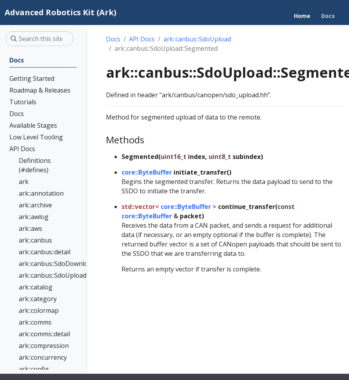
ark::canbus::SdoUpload (197, 39)
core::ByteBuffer (147, 172)
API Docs (142, 39)
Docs (113, 39)
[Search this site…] (39, 38)
